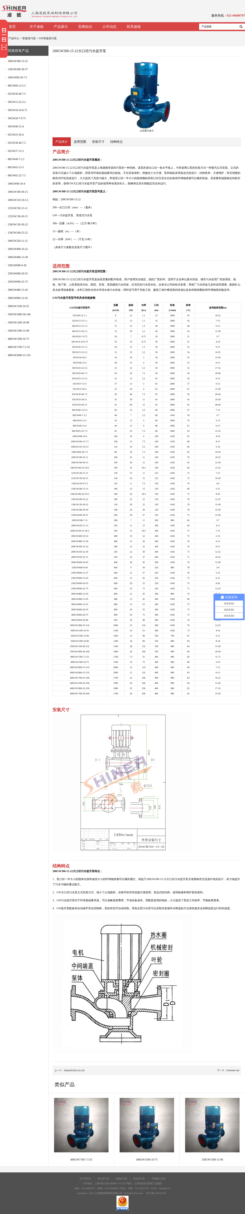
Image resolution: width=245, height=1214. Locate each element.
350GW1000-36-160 (19, 314)
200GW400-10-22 (18, 249)
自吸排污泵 (121, 1178)
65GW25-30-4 (16, 134)
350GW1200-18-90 (18, 322)
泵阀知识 (85, 27)
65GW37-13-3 (16, 151)
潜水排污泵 (103, 1178)
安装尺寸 (98, 141)
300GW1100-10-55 (18, 306)
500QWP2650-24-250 (74, 1070)
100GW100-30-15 (18, 191)
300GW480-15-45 (18, 289)
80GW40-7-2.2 (16, 159)
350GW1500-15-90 (18, 330)
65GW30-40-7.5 (17, 93)
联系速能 (134, 27)
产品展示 (61, 27)
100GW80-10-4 (16, 183)
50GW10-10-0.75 (17, 110)
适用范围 (80, 141)
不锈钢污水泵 (158, 1178)
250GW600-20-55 (18, 273)
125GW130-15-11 (18, 208)
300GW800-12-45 (18, 298)
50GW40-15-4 (16, 126)
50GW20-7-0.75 (17, 118)
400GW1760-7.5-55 (19, 347)
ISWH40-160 (233, 1070)
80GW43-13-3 (16, 167)
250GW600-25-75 (18, 281)
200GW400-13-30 (18, 257)
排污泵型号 (85, 1178)
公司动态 (109, 27)
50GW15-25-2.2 (17, 102)
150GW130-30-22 (18, 224)
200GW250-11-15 (18, 240)
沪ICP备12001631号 (156, 1193)
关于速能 (37, 27)
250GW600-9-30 (17, 265)
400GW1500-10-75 (18, 338)
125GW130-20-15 (18, 216)
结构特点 (116, 141)
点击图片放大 (147, 96)
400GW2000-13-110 (19, 355)
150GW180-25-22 (18, 232)
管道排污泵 (29, 38)
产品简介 (61, 141)
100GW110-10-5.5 (18, 200)
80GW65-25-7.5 (17, 175)
